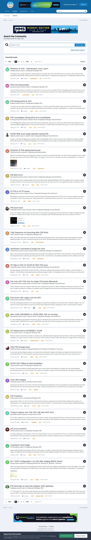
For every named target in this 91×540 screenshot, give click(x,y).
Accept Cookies (66, 536)
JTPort (12, 447)
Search (15, 15)
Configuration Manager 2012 (34, 70)
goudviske (13, 414)
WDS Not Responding (19, 85)
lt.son (11, 332)
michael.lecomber (15, 87)
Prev (9, 61)
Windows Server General (34, 381)
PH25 (11, 299)
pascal (12, 463)
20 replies (25, 422)
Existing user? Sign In (71, 4)
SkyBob (12, 136)
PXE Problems (16, 396)
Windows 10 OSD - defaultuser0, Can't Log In (29, 69)
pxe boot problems (18, 429)
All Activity (7, 15)
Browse (7, 11)
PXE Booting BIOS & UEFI (21, 101)
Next (27, 61)
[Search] (65, 11)
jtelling (12, 193)
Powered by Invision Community (45, 530)
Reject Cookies (80, 536)
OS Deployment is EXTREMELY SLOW (26, 331)
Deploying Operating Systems (37, 152)
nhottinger (13, 488)
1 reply (23, 127)
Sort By (83, 61)
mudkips (12, 70)
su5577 (12, 234)
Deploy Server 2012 (35, 414)
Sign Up (83, 4)
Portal (32, 11)
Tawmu (12, 365)
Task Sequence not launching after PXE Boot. (29, 232)
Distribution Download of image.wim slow (27, 249)
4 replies (25, 496)
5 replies (26, 258)
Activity (15, 11)
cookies (15, 536)
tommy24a (13, 381)
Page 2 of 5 (38, 61)
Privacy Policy (43, 526)
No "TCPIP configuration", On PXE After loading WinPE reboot (36, 461)
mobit (12, 398)
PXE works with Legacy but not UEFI (25, 298)
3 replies (27, 168)
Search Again (80, 45)
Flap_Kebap (13, 316)
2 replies (24, 78)
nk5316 (12, 430)
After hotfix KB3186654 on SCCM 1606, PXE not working (34, 314)
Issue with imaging (18, 380)
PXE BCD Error (16, 175)
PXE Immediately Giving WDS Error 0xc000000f (30, 118)
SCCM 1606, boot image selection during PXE (29, 134)
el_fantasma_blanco (16, 283)
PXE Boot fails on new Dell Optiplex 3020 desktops (31, 486)
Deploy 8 (29, 299)
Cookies (51, 526)
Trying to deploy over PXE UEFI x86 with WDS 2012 (32, 412)
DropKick (13, 152)
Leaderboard (23, 11)
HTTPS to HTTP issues (20, 191)
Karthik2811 (13, 209)
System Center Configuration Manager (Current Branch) (45, 119)
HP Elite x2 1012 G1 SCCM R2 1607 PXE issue (29, 265)
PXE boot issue (16, 208)
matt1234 (12, 349)
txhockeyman (14, 119)
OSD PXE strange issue (20, 347)
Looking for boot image (20, 445)
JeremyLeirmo (14, 250)
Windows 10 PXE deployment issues (25, 150)
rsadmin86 (13, 267)
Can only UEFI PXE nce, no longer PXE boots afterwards (34, 281)
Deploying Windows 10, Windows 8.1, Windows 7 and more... (45, 349)
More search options (77, 50)
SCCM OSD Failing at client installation (26, 363)
